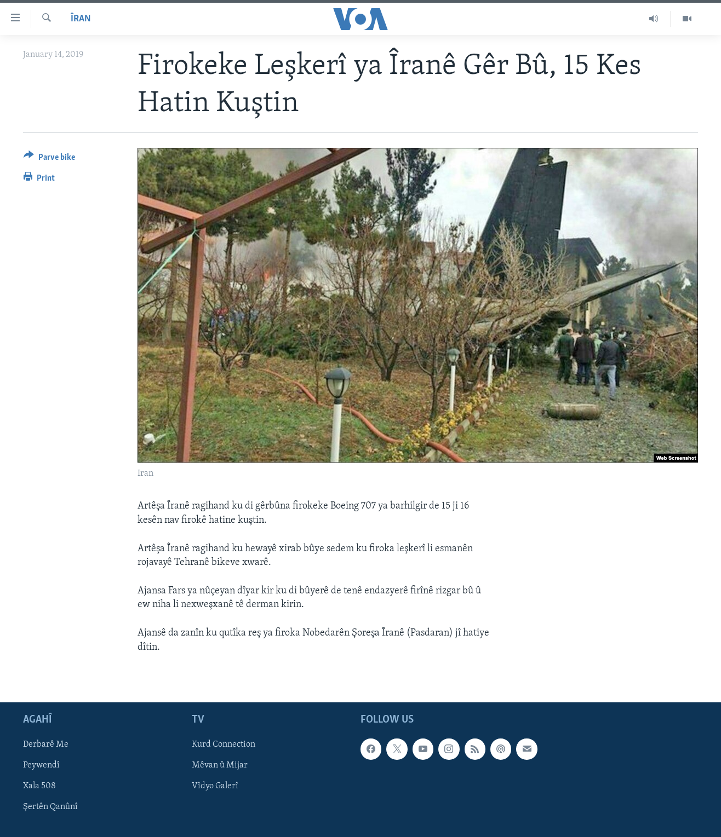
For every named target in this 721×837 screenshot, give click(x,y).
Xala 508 (39, 786)
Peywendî (41, 765)
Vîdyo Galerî (215, 786)
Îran (81, 19)
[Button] (49, 159)
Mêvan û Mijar (220, 765)
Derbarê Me (45, 744)
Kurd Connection (223, 744)
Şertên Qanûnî (50, 807)
